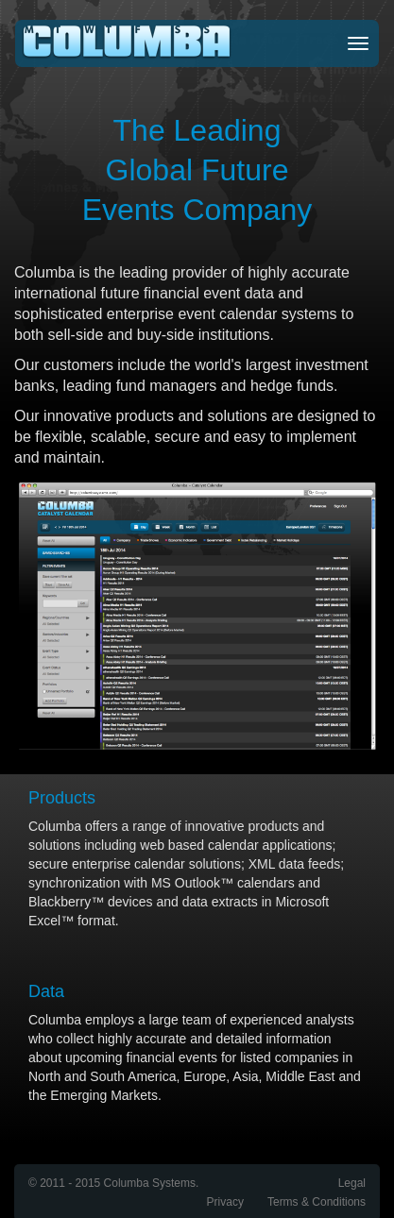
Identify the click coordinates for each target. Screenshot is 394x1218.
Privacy (225, 1202)
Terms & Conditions (316, 1202)
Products (61, 797)
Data (46, 991)
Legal (352, 1183)
